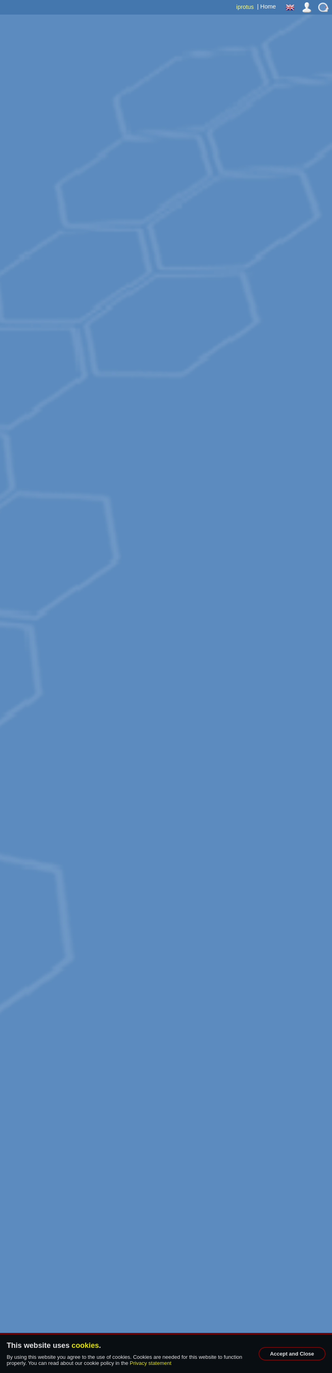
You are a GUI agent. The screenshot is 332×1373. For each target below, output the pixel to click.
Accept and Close (292, 1354)
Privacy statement (150, 1363)
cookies (85, 1345)
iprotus (245, 7)
